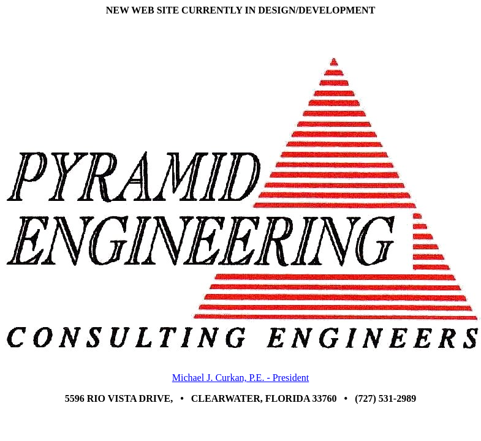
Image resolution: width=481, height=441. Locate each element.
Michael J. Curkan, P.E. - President (240, 377)
